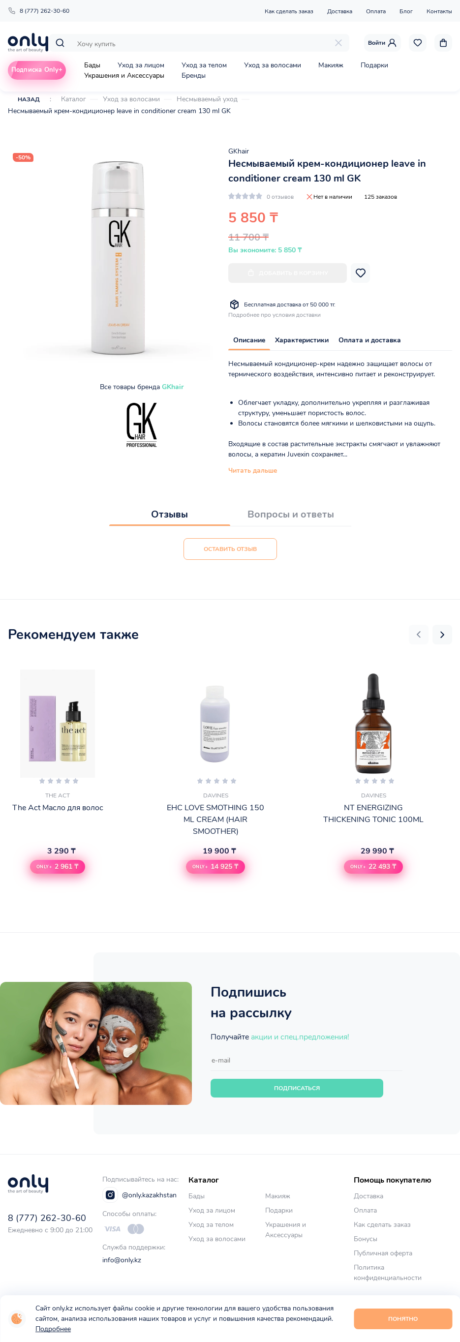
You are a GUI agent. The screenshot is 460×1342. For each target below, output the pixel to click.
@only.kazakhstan (139, 1195)
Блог (406, 11)
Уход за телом (204, 65)
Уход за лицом (141, 65)
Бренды (194, 75)
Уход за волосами (272, 65)
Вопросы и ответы (290, 514)
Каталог (73, 99)
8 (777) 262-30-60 (38, 11)
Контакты (439, 11)
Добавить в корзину (287, 273)
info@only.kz (121, 1260)
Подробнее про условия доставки (274, 315)
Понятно (403, 1319)
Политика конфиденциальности (388, 1272)
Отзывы (169, 514)
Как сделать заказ (289, 11)
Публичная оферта (383, 1253)
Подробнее (53, 1329)
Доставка (339, 11)
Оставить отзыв (230, 549)
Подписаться (297, 1088)
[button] (419, 634)
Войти (382, 43)
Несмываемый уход (207, 99)
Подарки (374, 65)
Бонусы (365, 1239)
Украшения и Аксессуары (124, 75)
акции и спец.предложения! (300, 1037)
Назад (29, 99)
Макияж (330, 65)
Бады (92, 65)
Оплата (376, 11)
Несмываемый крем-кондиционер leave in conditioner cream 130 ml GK (119, 111)
